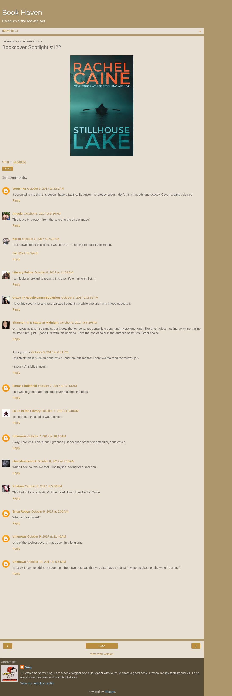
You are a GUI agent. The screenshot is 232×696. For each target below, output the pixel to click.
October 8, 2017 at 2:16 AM (56, 461)
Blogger (110, 691)
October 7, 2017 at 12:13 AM (57, 386)
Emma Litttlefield (24, 386)
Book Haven (22, 12)
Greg (28, 667)
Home (101, 645)
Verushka (19, 188)
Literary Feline (22, 272)
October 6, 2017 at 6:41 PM (49, 352)
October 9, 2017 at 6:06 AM (49, 511)
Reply (16, 200)
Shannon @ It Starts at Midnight (35, 322)
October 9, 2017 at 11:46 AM (46, 536)
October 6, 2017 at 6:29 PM (78, 322)
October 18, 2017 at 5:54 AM (46, 561)
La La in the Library (26, 411)
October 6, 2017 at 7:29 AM (40, 239)
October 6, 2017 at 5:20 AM (42, 213)
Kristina (18, 486)
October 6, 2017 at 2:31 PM (79, 297)
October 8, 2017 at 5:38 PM (43, 486)
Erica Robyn (21, 511)
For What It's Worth (25, 253)
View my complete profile (37, 683)
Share (7, 168)
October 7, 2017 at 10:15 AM (46, 436)
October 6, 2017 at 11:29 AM (53, 272)
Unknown (19, 436)
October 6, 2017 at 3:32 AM (45, 188)
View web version (102, 654)
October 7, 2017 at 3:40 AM (60, 411)
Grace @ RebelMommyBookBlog (36, 297)
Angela (17, 213)
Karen (16, 239)
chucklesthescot (24, 461)
